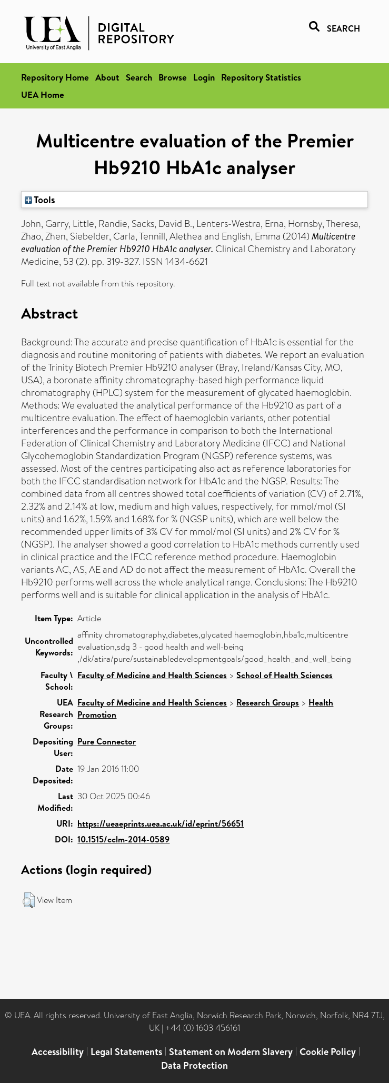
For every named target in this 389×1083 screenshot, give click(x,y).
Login (204, 77)
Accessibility (58, 1051)
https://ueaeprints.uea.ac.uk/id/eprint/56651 (160, 823)
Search (139, 77)
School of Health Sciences (284, 675)
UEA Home (42, 94)
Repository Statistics (261, 77)
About (107, 77)
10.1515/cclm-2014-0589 (123, 839)
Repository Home (55, 77)
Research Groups (267, 702)
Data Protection (194, 1065)
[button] (29, 900)
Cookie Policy (328, 1051)
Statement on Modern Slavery (231, 1051)
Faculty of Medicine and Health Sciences (152, 675)
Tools (40, 199)
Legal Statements (126, 1051)
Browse (172, 77)
